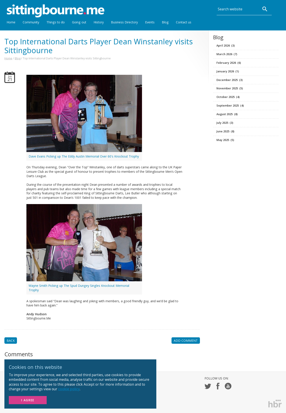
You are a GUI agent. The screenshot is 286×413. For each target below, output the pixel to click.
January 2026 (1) (227, 71)
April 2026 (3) (225, 45)
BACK (11, 340)
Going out (79, 22)
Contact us (183, 22)
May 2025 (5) (225, 140)
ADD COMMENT (186, 340)
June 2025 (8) (225, 131)
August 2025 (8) (227, 114)
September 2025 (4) (230, 105)
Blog (165, 22)
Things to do (55, 22)
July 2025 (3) (224, 123)
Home (11, 22)
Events (150, 22)
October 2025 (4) (228, 97)
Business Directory (124, 22)
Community (31, 22)
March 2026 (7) (226, 54)
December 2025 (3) (229, 80)
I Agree (27, 400)
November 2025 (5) (229, 88)
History (99, 22)
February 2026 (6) (228, 63)
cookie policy (69, 389)
